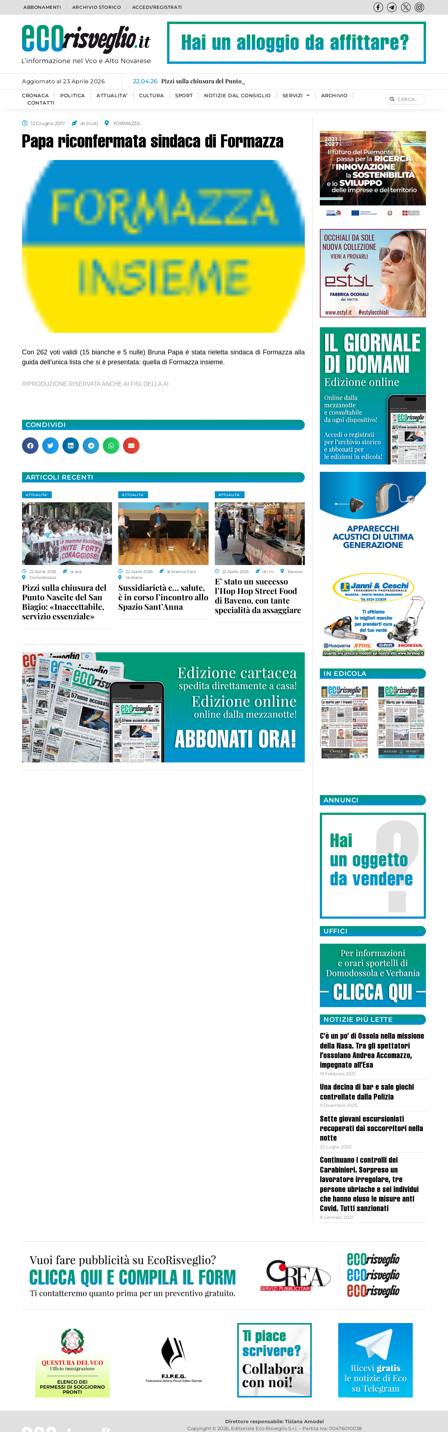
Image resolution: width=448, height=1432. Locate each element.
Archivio (334, 95)
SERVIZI (296, 95)
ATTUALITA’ (112, 95)
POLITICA (72, 95)
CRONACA (35, 95)
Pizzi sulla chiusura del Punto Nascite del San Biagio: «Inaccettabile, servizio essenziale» (64, 602)
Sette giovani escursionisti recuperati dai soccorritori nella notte (371, 1129)
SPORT (184, 95)
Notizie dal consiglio (237, 95)
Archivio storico (96, 7)
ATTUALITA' (37, 495)
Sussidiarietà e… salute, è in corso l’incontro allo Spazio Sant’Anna (163, 597)
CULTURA (151, 95)
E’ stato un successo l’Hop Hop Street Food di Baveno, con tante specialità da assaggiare (258, 595)
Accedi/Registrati (157, 7)
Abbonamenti (42, 7)
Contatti (41, 103)
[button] (30, 445)
